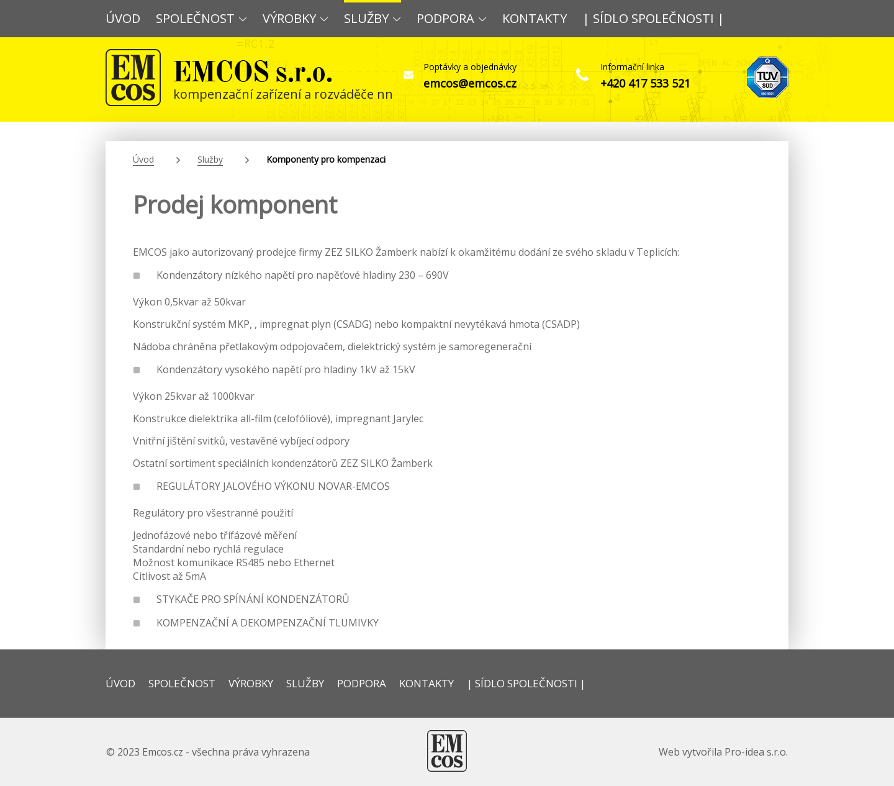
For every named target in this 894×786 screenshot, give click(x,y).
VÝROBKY (295, 18)
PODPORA (452, 18)
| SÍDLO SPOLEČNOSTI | (653, 18)
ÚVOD (123, 18)
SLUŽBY (372, 18)
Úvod (143, 159)
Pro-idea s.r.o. (756, 752)
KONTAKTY (534, 18)
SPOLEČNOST (201, 18)
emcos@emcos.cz (470, 83)
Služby (210, 159)
